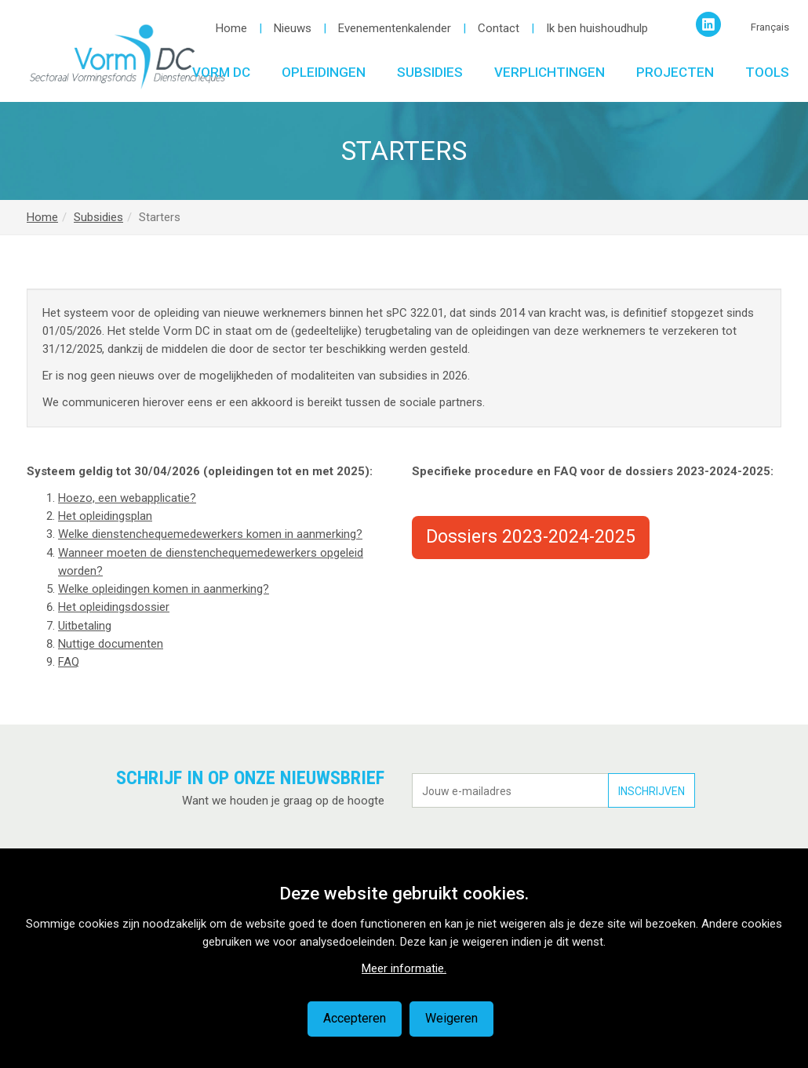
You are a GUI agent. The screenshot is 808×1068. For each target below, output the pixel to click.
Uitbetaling (84, 626)
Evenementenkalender (394, 28)
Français (770, 27)
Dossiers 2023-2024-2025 (530, 536)
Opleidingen (324, 72)
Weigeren (451, 1018)
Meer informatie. (404, 968)
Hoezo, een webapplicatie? (127, 498)
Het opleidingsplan (105, 516)
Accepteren (354, 1018)
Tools (767, 72)
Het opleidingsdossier (113, 607)
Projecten (675, 72)
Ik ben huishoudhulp (597, 28)
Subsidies (430, 72)
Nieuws (292, 28)
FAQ (68, 662)
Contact (498, 28)
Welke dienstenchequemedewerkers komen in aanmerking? (210, 534)
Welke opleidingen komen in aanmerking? (163, 589)
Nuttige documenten (110, 644)
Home (231, 28)
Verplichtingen (549, 72)
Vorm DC (221, 72)
